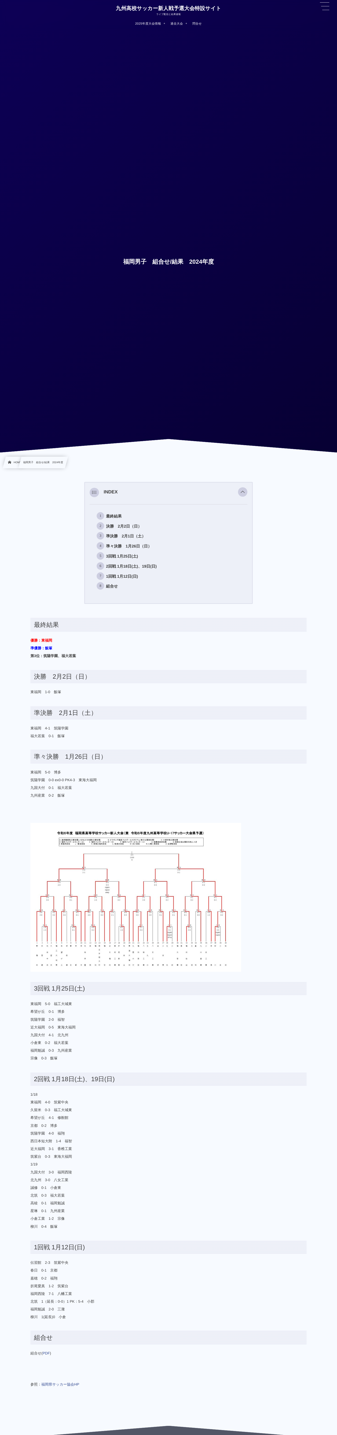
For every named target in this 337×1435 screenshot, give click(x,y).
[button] (242, 492)
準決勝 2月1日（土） (126, 536)
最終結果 (114, 516)
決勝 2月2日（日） (124, 526)
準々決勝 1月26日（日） (129, 546)
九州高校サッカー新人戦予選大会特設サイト (168, 8)
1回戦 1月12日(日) (122, 576)
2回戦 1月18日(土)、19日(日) (131, 566)
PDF (46, 1353)
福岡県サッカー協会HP (60, 1385)
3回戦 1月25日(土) (122, 556)
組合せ (112, 586)
